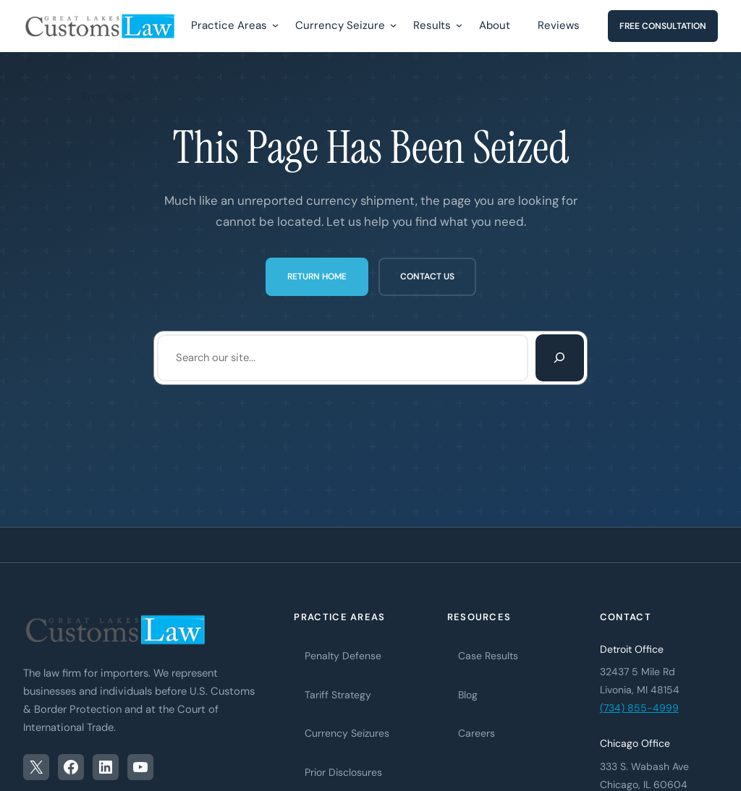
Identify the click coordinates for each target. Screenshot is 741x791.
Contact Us (427, 276)
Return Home (317, 276)
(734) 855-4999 (639, 707)
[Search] (559, 357)
